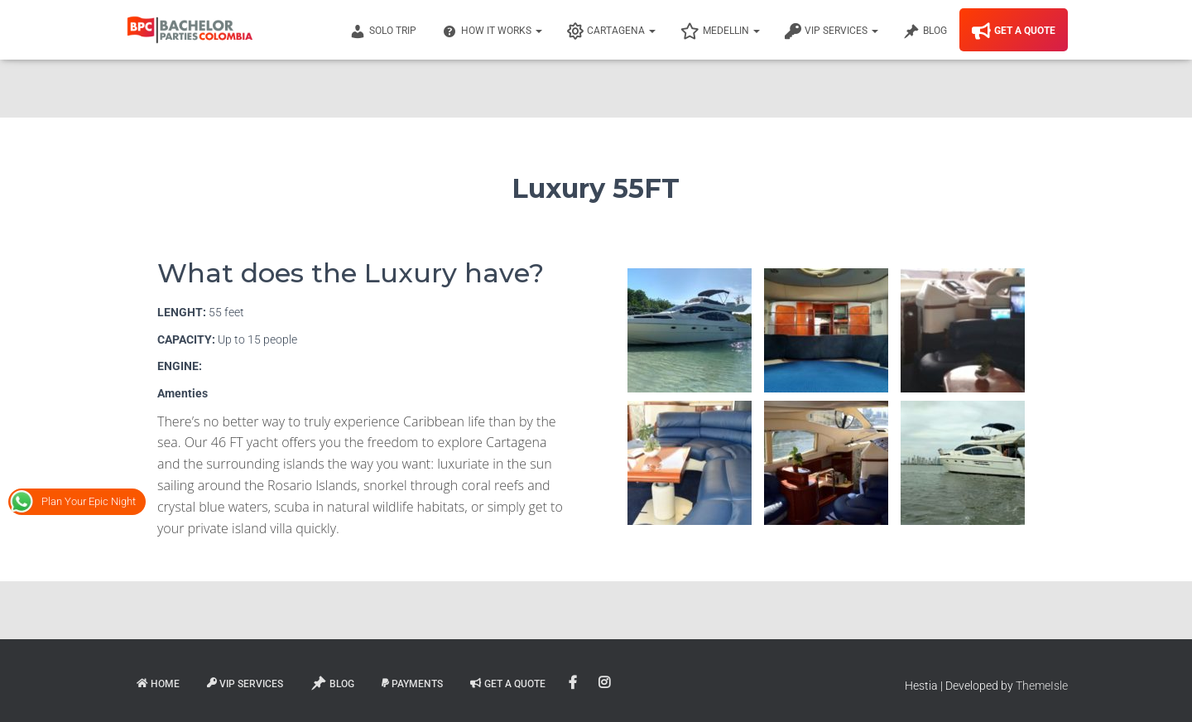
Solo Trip (382, 31)
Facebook (574, 683)
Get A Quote (1013, 31)
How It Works (491, 31)
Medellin (720, 31)
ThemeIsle (1042, 685)
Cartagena (611, 31)
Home (158, 684)
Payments (412, 684)
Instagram (605, 683)
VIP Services (831, 31)
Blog (925, 31)
